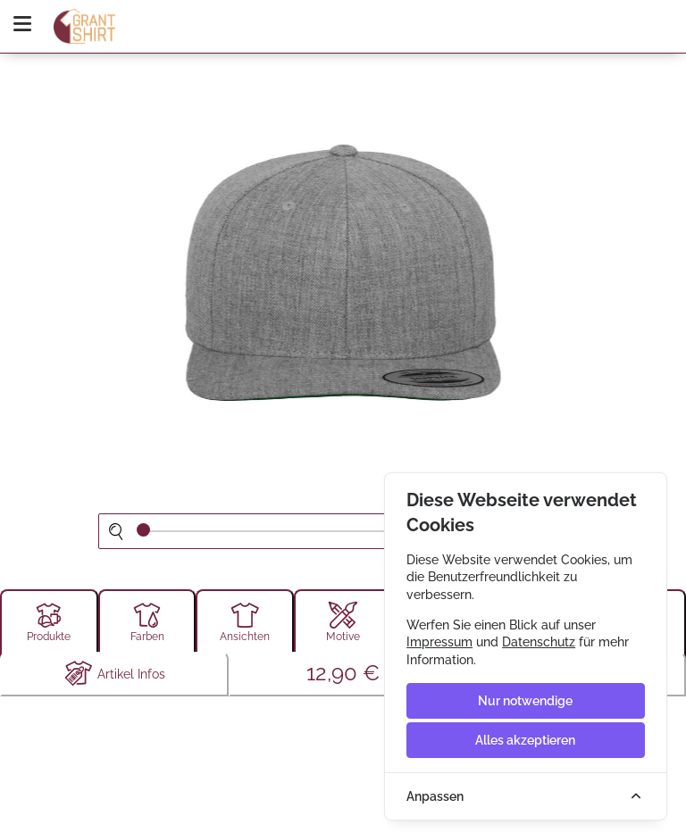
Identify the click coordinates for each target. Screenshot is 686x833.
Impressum (439, 642)
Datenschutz (538, 642)
